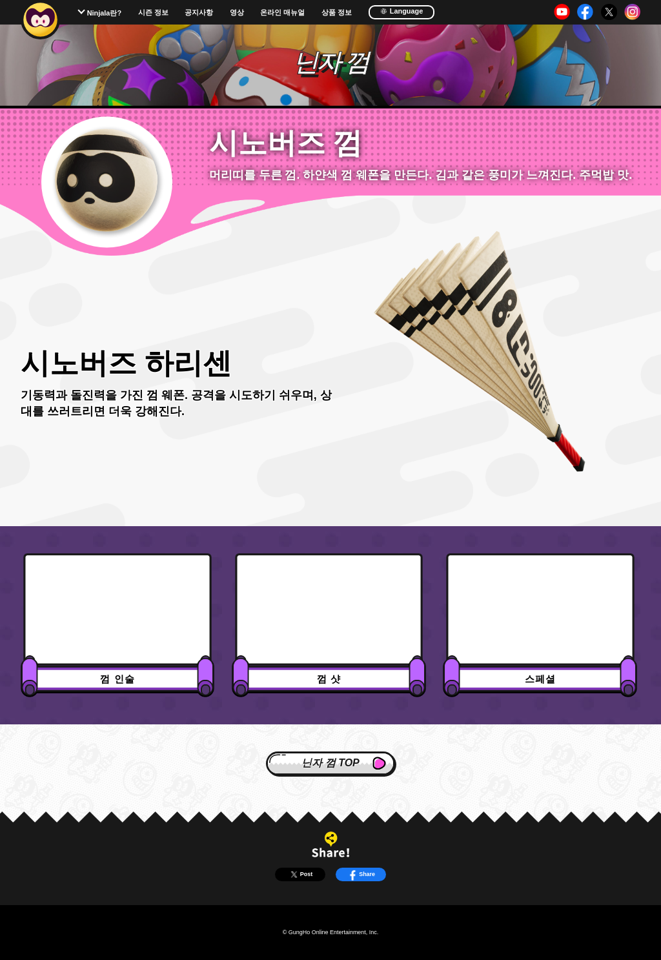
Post (300, 874)
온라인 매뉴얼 (282, 12)
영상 (237, 12)
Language (401, 11)
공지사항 (199, 12)
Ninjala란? (104, 13)
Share (361, 874)
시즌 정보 (153, 12)
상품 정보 (336, 12)
